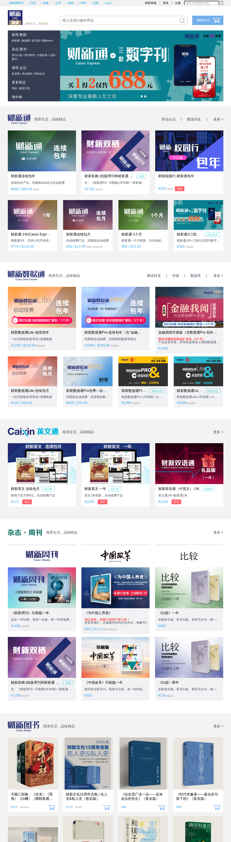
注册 (178, 3)
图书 (14, 59)
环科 (83, 3)
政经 (71, 3)
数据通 (26, 40)
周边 (14, 88)
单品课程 (27, 73)
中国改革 (42, 55)
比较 (52, 55)
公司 (58, 3)
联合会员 (169, 119)
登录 (166, 3)
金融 (46, 3)
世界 (96, 3)
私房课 (16, 73)
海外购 (17, 97)
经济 (33, 3)
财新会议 (39, 73)
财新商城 (150, 3)
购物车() (203, 20)
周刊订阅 (17, 55)
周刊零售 (29, 55)
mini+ (109, 3)
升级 (175, 275)
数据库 (196, 275)
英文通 (36, 40)
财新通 (16, 40)
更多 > (218, 119)
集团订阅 (24, 88)
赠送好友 (194, 119)
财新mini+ (47, 40)
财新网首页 (16, 3)
